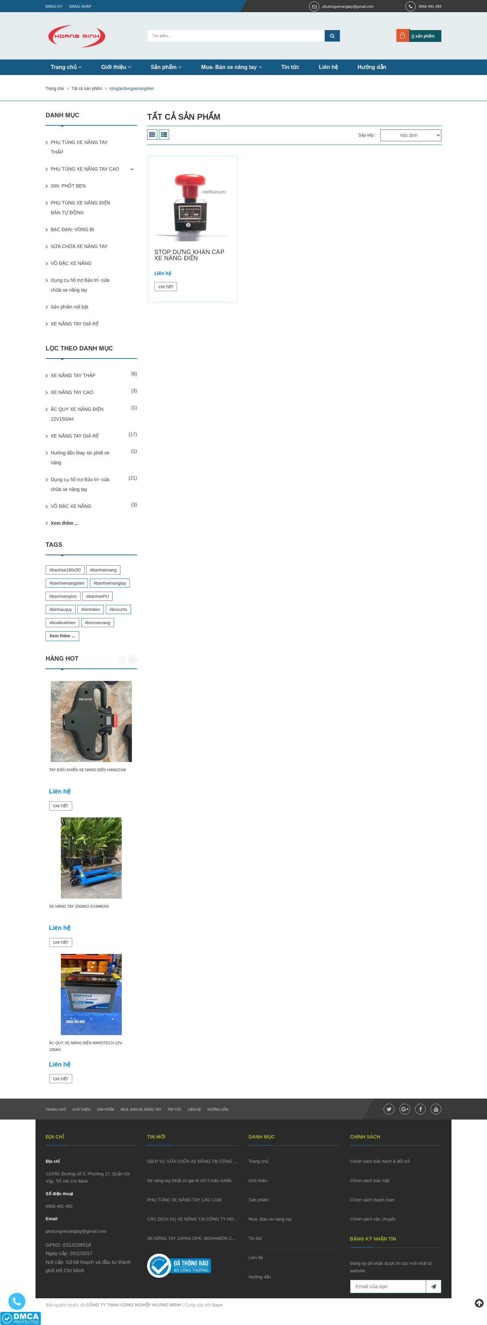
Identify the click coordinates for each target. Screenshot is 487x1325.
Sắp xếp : (367, 135)
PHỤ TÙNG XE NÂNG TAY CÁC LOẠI (184, 1199)
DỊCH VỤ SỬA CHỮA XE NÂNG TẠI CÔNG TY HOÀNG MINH (208, 1161)
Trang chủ (66, 67)
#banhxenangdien (66, 583)
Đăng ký (54, 6)
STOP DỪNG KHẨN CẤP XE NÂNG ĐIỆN (189, 255)
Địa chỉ (53, 1161)
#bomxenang (97, 622)
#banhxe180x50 (65, 569)
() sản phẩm (423, 36)
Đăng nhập (81, 6)
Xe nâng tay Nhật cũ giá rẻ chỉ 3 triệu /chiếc (189, 1180)
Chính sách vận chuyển (373, 1219)
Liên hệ (328, 67)
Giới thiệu (116, 67)
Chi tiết (165, 286)
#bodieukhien (62, 622)
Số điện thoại (59, 1193)
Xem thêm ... (64, 523)
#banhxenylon (63, 596)
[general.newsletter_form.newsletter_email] (395, 1286)
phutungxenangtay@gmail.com (348, 6)
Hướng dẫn (371, 67)
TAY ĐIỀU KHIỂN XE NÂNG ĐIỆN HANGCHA (87, 770)
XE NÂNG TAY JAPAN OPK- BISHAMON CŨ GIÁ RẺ (199, 1238)
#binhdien (90, 609)
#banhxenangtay (110, 583)
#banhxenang (103, 569)
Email (51, 1218)
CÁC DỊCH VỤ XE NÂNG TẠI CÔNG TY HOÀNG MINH (201, 1219)
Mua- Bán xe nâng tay (231, 67)
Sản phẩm (166, 67)
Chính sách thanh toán (372, 1199)
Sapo (217, 1304)
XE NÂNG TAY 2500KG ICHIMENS (79, 906)
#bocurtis (118, 609)
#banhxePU (97, 596)
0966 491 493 (430, 6)
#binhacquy (60, 609)
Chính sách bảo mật (369, 1180)
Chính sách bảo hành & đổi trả (380, 1161)
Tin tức (290, 67)
